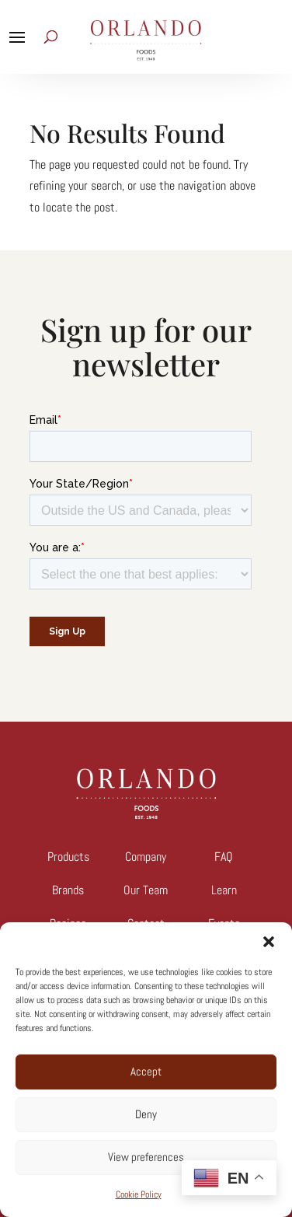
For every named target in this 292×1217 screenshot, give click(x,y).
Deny (146, 1114)
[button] (268, 941)
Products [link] (68, 856)
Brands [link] (68, 890)
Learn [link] (224, 890)
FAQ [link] (223, 856)
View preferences (146, 1156)
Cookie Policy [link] (139, 1194)
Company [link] (145, 856)
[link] (146, 814)
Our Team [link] (145, 890)
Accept (146, 1071)
